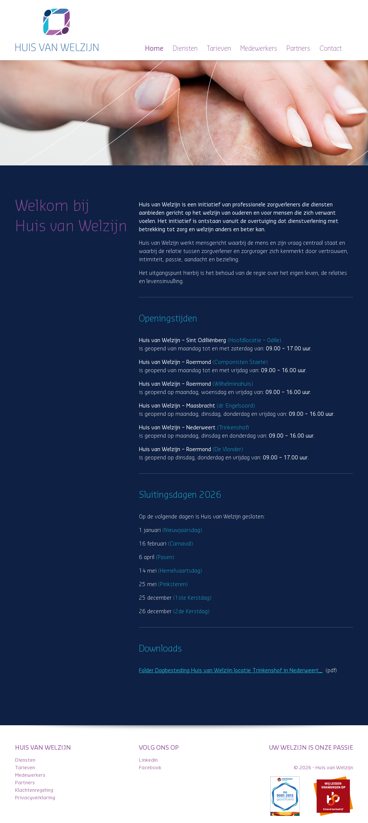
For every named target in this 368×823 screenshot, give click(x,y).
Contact (331, 48)
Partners (298, 48)
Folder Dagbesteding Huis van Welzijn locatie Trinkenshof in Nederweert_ (231, 670)
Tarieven (219, 48)
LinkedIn (148, 760)
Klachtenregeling (34, 790)
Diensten (185, 48)
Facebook (150, 767)
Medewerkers (258, 48)
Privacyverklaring (35, 797)
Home (154, 48)
